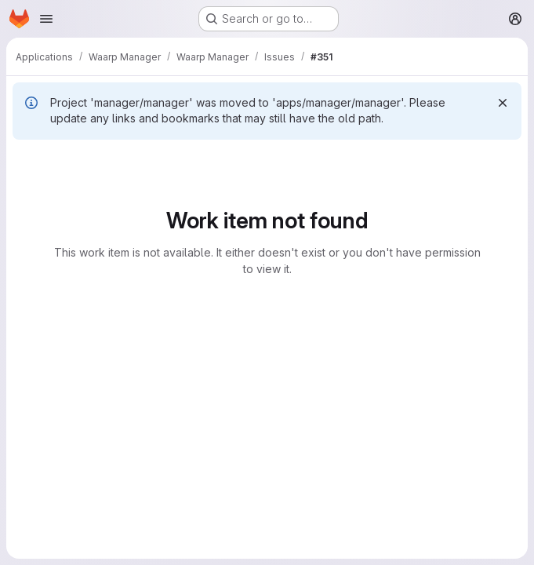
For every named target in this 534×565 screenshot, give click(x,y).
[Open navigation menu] (46, 18)
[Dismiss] (502, 102)
